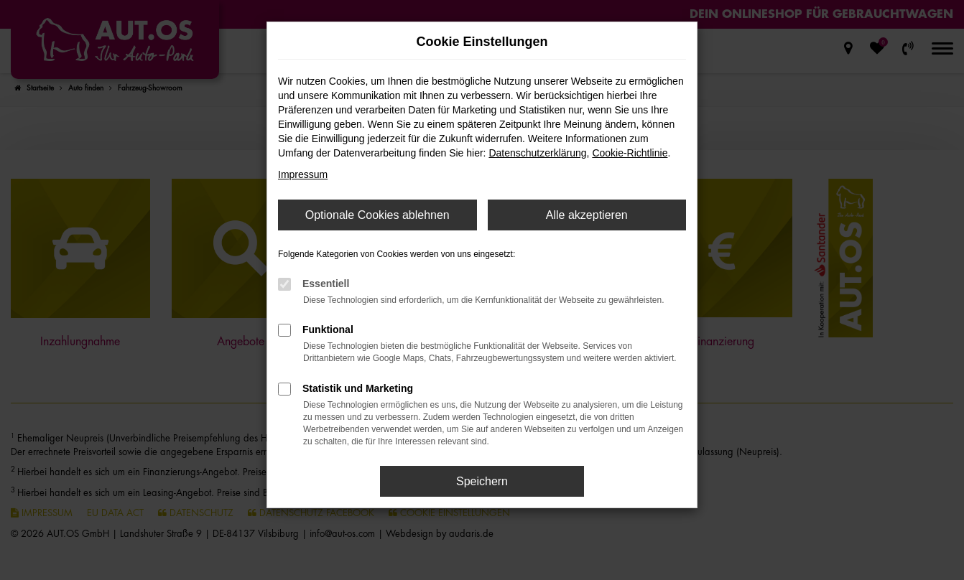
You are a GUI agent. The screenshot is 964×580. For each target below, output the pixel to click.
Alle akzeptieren (587, 215)
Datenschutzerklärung (537, 153)
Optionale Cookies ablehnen (377, 215)
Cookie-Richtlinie (629, 153)
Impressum (303, 174)
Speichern (482, 481)
